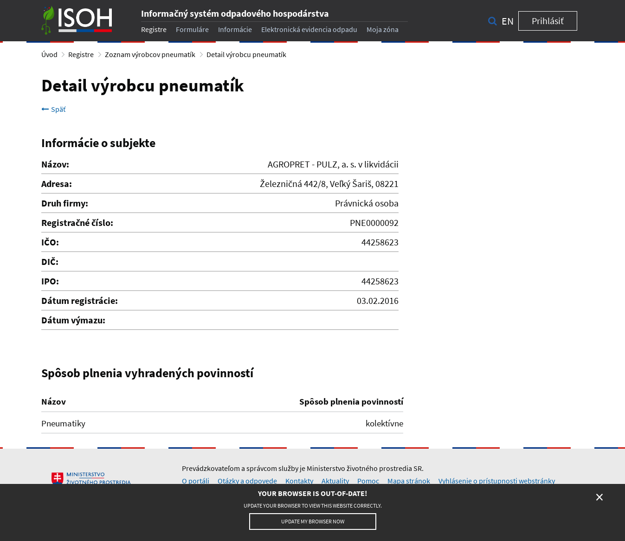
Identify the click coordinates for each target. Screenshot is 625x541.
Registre (154, 29)
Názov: (55, 164)
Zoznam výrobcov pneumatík (150, 54)
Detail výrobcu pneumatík (246, 54)
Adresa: (56, 183)
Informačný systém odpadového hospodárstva (235, 13)
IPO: (50, 281)
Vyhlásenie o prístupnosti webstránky (496, 480)
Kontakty (299, 480)
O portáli (195, 480)
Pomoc (368, 480)
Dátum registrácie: (79, 300)
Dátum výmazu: (73, 320)
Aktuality (335, 480)
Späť (53, 109)
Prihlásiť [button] (548, 20)
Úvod (49, 54)
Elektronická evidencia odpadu (309, 29)
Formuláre (192, 29)
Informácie (235, 29)
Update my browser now (312, 521)
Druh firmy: (64, 203)
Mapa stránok (408, 480)
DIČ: (49, 261)
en (508, 20)
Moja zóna (383, 29)
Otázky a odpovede (247, 480)
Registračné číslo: (77, 222)
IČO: (50, 242)
